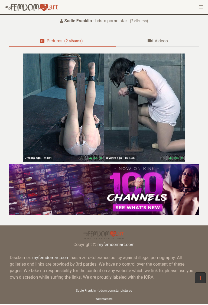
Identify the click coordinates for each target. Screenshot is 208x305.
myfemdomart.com (116, 244)
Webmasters (104, 299)
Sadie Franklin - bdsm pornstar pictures (104, 291)
